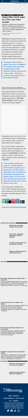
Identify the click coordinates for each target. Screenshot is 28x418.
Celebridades (10, 15)
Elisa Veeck (19, 15)
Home (3, 15)
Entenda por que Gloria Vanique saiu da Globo (16, 226)
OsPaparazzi (14, 1)
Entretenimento (8, 398)
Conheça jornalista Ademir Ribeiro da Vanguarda (17, 373)
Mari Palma (20, 98)
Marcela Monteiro (7, 100)
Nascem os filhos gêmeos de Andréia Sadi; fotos (17, 252)
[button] (3, 1)
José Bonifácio (14, 153)
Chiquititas (5, 159)
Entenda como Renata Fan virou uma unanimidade (17, 364)
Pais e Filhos (20, 398)
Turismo (15, 400)
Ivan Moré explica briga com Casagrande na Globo (17, 243)
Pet (10, 400)
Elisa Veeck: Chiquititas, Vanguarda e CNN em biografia (16, 235)
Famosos (16, 396)
